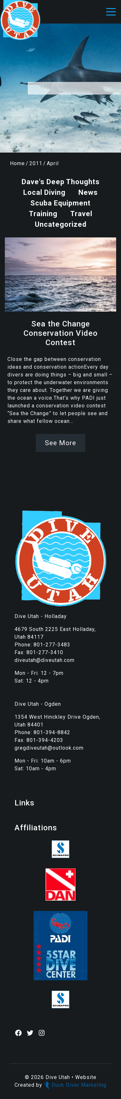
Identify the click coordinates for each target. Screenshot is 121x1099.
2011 (35, 163)
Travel (81, 214)
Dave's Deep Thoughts (61, 182)
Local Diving (44, 192)
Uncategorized (60, 224)
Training (43, 214)
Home (17, 163)
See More (60, 443)
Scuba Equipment (60, 203)
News (88, 192)
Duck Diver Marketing (75, 1085)
